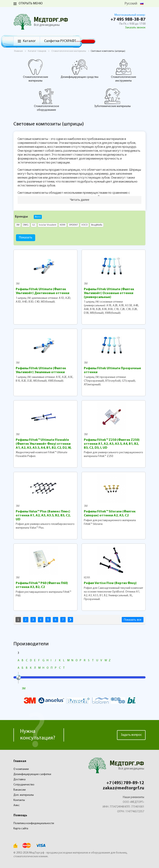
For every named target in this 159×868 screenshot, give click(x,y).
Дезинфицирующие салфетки (32, 774)
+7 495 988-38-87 (128, 19)
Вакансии (19, 789)
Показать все (132, 619)
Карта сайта (20, 828)
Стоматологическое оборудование (46, 100)
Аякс (16, 805)
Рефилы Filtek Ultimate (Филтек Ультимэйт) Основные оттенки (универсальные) (109, 293)
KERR (87, 577)
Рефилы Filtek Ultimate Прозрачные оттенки (112, 370)
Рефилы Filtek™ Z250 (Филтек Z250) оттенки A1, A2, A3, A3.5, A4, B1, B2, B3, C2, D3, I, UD (112, 444)
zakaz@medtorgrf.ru (123, 788)
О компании (21, 769)
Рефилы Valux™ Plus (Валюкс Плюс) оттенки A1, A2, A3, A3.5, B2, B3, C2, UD (43, 515)
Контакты (19, 800)
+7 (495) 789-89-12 (125, 783)
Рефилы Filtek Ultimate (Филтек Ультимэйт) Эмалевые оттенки (41, 370)
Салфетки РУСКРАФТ (60, 41)
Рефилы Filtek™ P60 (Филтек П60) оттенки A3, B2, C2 (42, 585)
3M (17, 283)
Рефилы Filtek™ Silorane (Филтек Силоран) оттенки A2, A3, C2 (110, 513)
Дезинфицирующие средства (79, 69)
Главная (19, 761)
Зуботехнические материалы (112, 98)
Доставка (19, 779)
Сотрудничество (23, 784)
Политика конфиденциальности (33, 823)
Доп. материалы (23, 795)
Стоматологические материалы (35, 70)
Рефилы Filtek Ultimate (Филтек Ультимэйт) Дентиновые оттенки (42, 291)
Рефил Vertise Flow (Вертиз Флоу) (110, 583)
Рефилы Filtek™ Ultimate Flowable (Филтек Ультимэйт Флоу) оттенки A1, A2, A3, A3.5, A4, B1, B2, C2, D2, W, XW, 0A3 (43, 444)
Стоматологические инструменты (123, 70)
